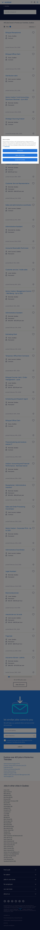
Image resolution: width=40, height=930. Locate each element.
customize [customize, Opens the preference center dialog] (20, 150)
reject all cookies (20, 155)
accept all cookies (20, 159)
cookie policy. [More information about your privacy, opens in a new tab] (7, 146)
